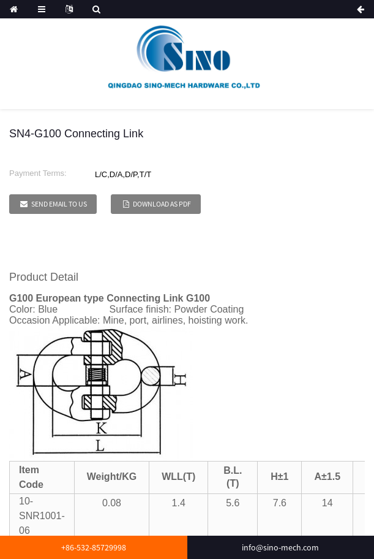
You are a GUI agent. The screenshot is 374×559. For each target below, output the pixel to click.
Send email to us (59, 203)
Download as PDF (162, 203)
